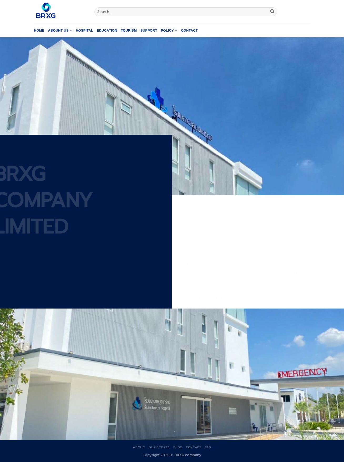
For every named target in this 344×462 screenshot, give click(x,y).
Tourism (129, 30)
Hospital (84, 30)
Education (107, 30)
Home (39, 30)
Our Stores (159, 447)
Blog (177, 447)
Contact (189, 30)
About (139, 447)
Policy (169, 30)
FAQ (208, 447)
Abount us (60, 30)
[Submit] (272, 11)
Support (148, 30)
